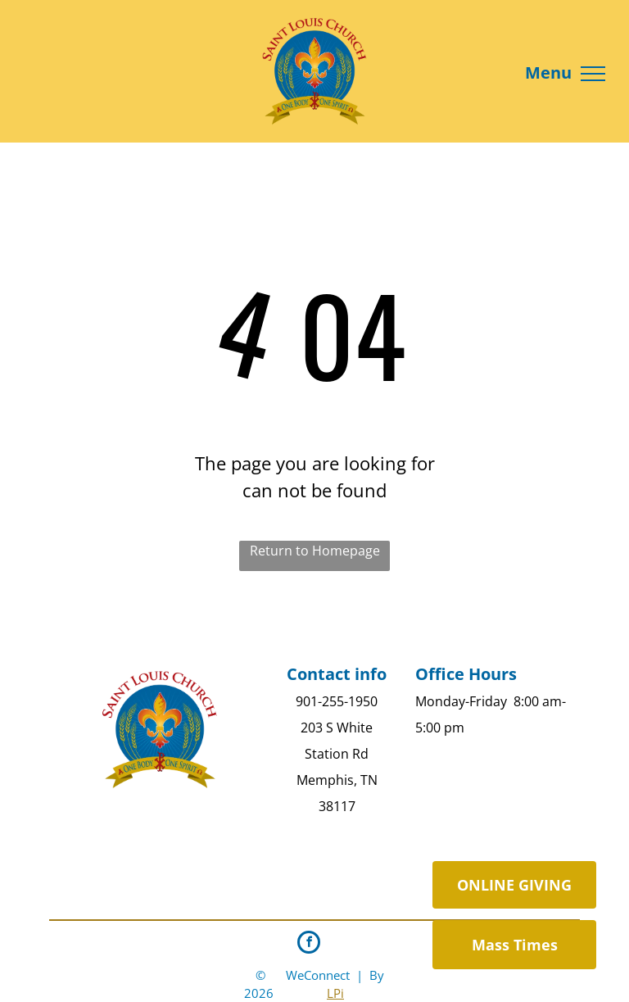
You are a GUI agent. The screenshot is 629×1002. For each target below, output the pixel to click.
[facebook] (308, 944)
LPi (335, 993)
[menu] (593, 73)
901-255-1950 (337, 701)
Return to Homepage (315, 551)
